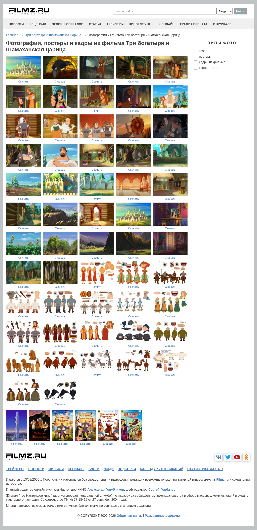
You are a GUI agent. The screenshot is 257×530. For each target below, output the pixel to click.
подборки (127, 469)
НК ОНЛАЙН (165, 24)
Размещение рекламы (162, 515)
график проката (193, 24)
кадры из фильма (212, 62)
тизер (203, 51)
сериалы (76, 469)
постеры (205, 56)
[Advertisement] (224, 140)
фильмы (56, 469)
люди (109, 469)
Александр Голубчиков (105, 489)
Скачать (23, 81)
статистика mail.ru (205, 469)
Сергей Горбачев (161, 489)
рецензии (38, 24)
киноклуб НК (140, 24)
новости (16, 24)
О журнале (222, 24)
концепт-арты (209, 67)
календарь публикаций (161, 469)
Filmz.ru (222, 479)
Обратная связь (129, 515)
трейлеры (115, 24)
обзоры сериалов (68, 24)
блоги (93, 469)
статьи (95, 24)
